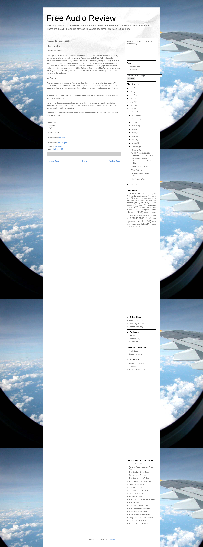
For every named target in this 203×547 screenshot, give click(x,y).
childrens (137, 198)
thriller (143, 224)
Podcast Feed (134, 67)
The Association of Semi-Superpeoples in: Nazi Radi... (141, 161)
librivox (55, 149)
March (134, 143)
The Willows (134, 502)
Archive (130, 196)
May (134, 136)
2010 (132, 105)
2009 (132, 109)
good (141, 202)
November (136, 115)
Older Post (115, 161)
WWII (136, 226)
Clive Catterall (148, 198)
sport (154, 222)
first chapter (62, 143)
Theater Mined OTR (137, 369)
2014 (132, 91)
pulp (154, 218)
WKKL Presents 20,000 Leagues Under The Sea (142, 154)
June (134, 133)
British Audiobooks (136, 320)
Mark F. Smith (150, 213)
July (133, 129)
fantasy (130, 203)
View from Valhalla (136, 363)
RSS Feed (133, 70)
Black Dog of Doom (136, 324)
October (135, 119)
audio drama (142, 196)
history (149, 205)
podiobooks (137, 217)
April (134, 140)
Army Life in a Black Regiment (141, 517)
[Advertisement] (135, 271)
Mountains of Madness (138, 511)
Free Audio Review (81, 18)
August (135, 126)
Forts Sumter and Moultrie (139, 514)
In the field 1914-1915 (137, 520)
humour (142, 207)
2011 (132, 102)
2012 (132, 98)
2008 (132, 184)
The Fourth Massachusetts (139, 508)
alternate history (147, 194)
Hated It (140, 205)
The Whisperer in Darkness (140, 481)
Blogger (112, 539)
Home (84, 161)
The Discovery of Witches (139, 478)
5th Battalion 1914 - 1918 (139, 490)
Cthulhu (132, 336)
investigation (144, 210)
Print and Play (134, 339)
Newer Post (53, 161)
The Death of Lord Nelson (139, 524)
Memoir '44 (133, 342)
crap (151, 200)
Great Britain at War (137, 493)
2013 (132, 95)
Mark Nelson (135, 215)
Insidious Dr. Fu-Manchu (138, 505)
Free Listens (134, 366)
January (135, 150)
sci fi (61, 149)
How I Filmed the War (137, 484)
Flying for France (135, 487)
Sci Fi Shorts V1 (135, 464)
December (136, 112)
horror (130, 207)
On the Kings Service (137, 475)
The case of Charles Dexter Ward (142, 499)
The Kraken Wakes (138, 179)
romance (132, 222)
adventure (131, 193)
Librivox (62, 138)
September (136, 122)
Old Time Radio (150, 215)
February (135, 147)
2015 (132, 88)
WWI (130, 226)
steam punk (133, 224)
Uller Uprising (136, 170)
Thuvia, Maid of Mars (139, 166)
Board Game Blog (136, 327)
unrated (153, 224)
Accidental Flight (135, 496)
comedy (142, 200)
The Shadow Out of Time (139, 472)
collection (130, 200)
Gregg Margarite (135, 354)
